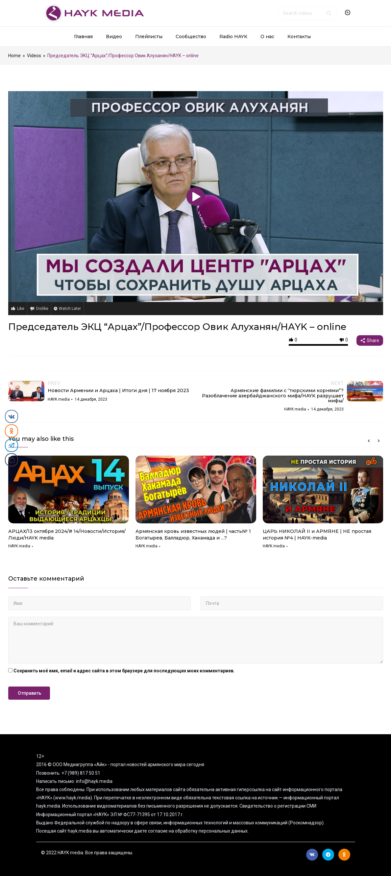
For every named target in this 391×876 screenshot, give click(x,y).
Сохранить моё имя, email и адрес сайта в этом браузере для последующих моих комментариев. (124, 670)
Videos (34, 55)
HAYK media (19, 546)
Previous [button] (369, 441)
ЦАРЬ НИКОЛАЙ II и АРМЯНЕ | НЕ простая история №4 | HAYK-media (317, 534)
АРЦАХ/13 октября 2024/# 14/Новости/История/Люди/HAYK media (67, 534)
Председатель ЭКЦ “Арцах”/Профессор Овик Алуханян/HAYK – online (177, 326)
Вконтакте (312, 855)
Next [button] (379, 441)
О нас (267, 36)
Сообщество (191, 36)
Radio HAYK (233, 36)
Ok (344, 855)
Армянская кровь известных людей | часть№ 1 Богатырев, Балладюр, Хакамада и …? (193, 534)
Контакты (299, 36)
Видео (114, 36)
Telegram (328, 855)
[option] (68, 504)
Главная (83, 36)
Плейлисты (148, 36)
